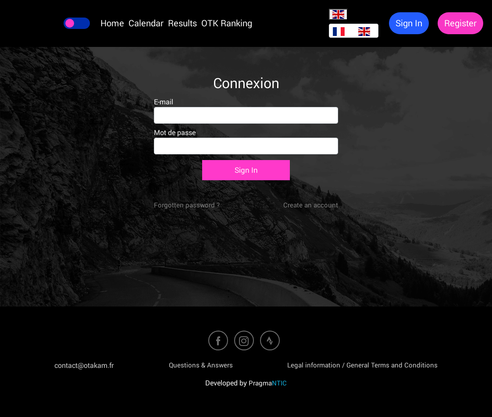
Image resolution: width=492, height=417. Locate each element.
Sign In (246, 170)
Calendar (146, 23)
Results (182, 23)
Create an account (310, 204)
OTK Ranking (226, 23)
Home (112, 23)
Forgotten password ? (187, 204)
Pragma (268, 382)
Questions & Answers (201, 364)
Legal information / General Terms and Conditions (362, 364)
